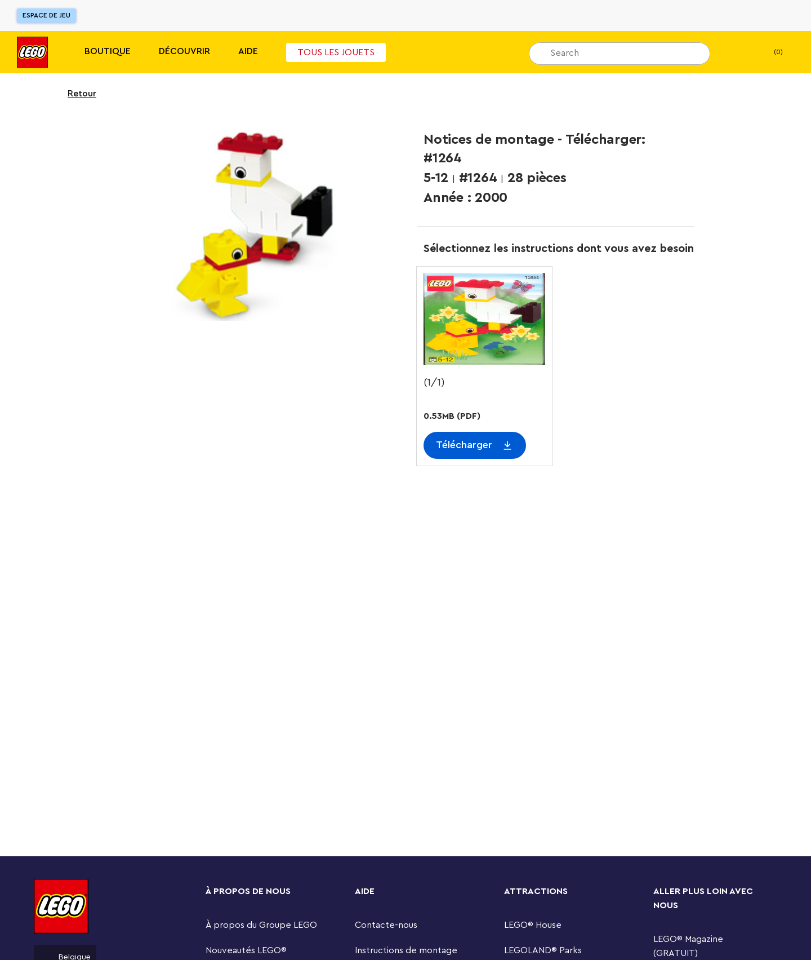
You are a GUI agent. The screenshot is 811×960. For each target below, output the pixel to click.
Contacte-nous (386, 925)
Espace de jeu (46, 15)
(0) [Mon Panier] (769, 52)
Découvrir (184, 51)
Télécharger (464, 445)
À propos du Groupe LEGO (261, 925)
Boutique (107, 51)
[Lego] (32, 52)
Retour (74, 94)
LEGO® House (533, 925)
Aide (248, 51)
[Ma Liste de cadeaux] (736, 52)
